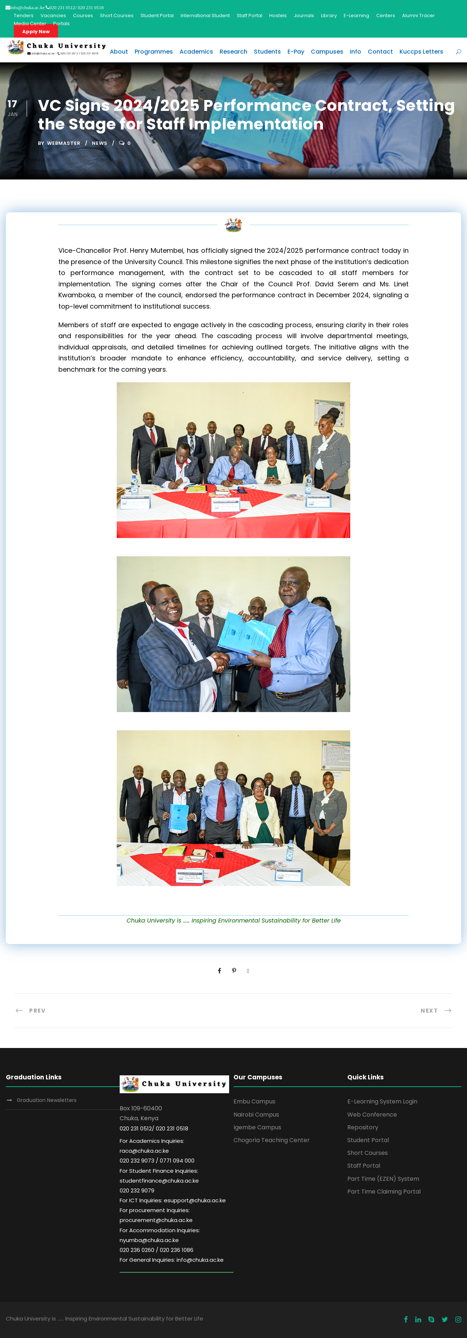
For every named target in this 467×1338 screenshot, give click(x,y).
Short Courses (117, 15)
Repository (362, 1127)
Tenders (24, 15)
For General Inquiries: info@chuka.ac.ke (172, 1260)
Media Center (30, 23)
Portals (61, 23)
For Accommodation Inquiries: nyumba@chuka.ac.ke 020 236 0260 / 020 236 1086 (160, 1240)
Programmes (154, 51)
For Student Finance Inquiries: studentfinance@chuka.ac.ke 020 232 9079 (159, 1180)
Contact (380, 51)
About (119, 51)
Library (329, 15)
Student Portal (157, 15)
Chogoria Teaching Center (272, 1140)
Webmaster (64, 143)
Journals (304, 15)
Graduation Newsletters (47, 1100)
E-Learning (356, 15)
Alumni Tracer (418, 15)
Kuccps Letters (421, 51)
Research (233, 51)
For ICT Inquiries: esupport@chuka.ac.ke (173, 1200)
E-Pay (295, 51)
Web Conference (372, 1114)
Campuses (327, 51)
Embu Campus (254, 1101)
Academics (196, 51)
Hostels (278, 15)
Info (355, 51)
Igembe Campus (257, 1127)
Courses (83, 15)
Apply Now (36, 31)
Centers (385, 15)
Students (267, 51)
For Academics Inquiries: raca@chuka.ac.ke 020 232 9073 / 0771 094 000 (157, 1150)
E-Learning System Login (382, 1101)
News (100, 143)
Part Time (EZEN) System (383, 1179)
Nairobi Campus (256, 1114)
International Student (205, 15)
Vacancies (53, 15)
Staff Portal (249, 15)
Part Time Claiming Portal (384, 1191)
